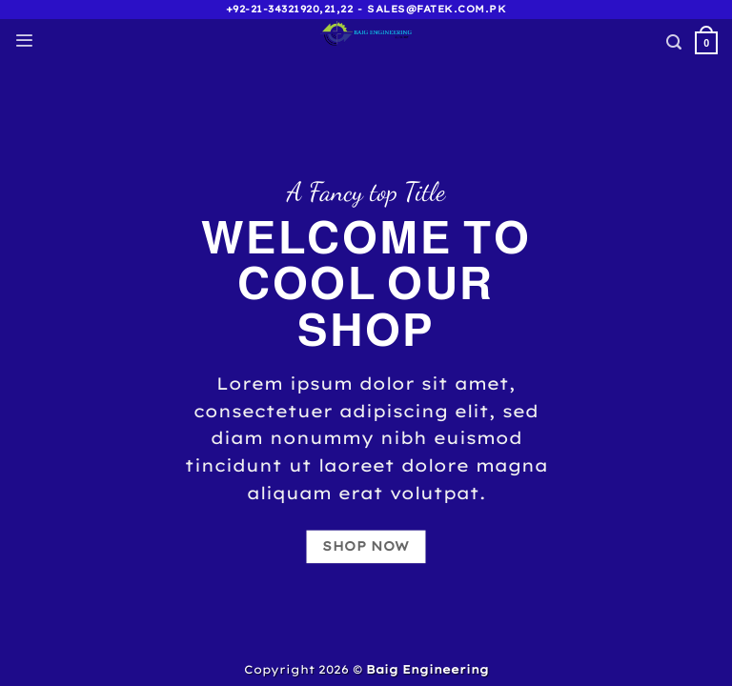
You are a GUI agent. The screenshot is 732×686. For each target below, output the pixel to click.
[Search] (673, 42)
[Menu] (23, 40)
